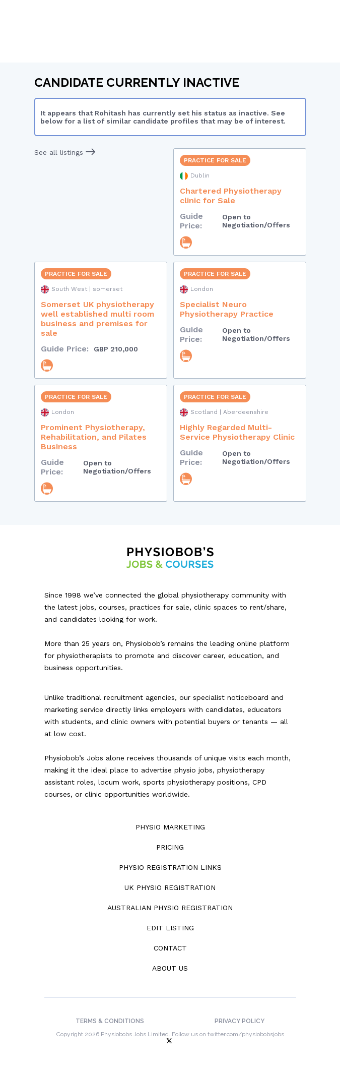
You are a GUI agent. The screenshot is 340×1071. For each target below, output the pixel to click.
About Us (170, 968)
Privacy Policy (239, 1021)
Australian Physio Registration (170, 908)
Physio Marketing (170, 827)
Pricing (170, 847)
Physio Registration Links (170, 867)
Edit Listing (170, 928)
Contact (170, 948)
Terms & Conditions (110, 1021)
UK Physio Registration (170, 887)
